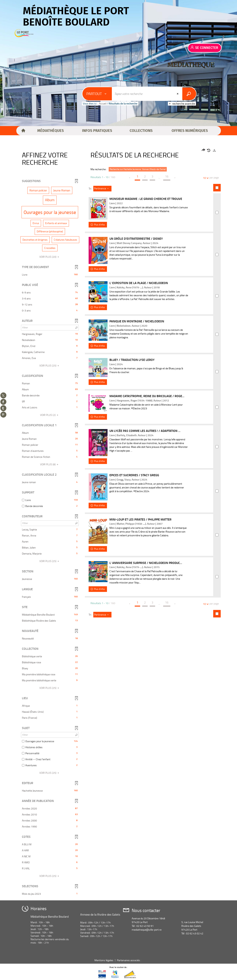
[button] (50, 130)
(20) (49, 256)
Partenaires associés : (129, 960)
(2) (49, 415)
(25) (49, 365)
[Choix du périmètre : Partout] (97, 93)
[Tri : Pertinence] (102, 188)
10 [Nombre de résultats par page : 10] (205, 177)
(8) (49, 464)
